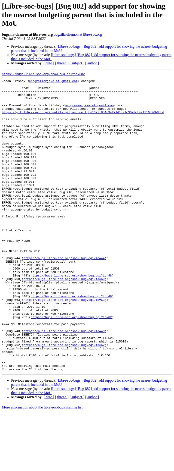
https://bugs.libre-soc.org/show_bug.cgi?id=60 (64, 320)
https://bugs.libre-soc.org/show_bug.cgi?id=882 (43, 74)
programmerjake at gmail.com (53, 83)
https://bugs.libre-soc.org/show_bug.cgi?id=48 (71, 316)
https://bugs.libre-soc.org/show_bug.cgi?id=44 (64, 295)
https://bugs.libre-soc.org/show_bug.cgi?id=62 (71, 366)
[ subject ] (77, 63)
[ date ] (49, 63)
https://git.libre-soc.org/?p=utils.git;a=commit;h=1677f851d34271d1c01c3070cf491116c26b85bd (83, 120)
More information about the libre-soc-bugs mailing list (42, 467)
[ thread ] (62, 63)
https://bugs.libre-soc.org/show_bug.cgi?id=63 (64, 345)
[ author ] (92, 63)
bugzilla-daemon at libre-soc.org (78, 34)
